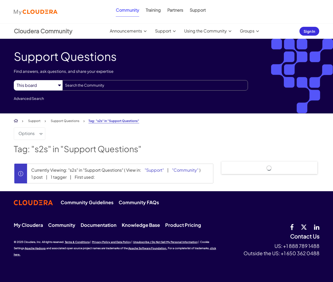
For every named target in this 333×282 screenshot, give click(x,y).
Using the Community (205, 31)
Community (127, 10)
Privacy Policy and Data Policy (111, 241)
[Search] (155, 85)
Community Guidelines (87, 202)
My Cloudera (28, 225)
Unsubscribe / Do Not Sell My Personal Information (165, 241)
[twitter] (304, 227)
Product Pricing (183, 225)
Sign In (309, 31)
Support (198, 10)
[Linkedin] (316, 227)
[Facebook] (292, 227)
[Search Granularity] (38, 85)
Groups (247, 31)
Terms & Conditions (77, 241)
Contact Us (304, 237)
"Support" (154, 170)
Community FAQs (139, 202)
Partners (175, 10)
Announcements (126, 31)
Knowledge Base (141, 225)
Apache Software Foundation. (147, 248)
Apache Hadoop (35, 248)
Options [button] (26, 133)
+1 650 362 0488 (300, 253)
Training (153, 10)
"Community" (185, 170)
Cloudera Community (43, 31)
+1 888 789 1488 (301, 246)
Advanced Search (29, 98)
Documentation (99, 225)
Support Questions (65, 121)
